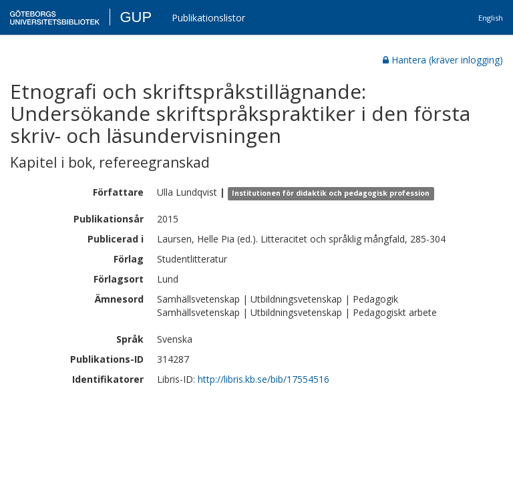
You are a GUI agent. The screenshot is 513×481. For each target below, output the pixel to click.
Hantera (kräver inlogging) (443, 59)
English (490, 18)
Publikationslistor (208, 17)
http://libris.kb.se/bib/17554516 (263, 379)
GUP (136, 17)
